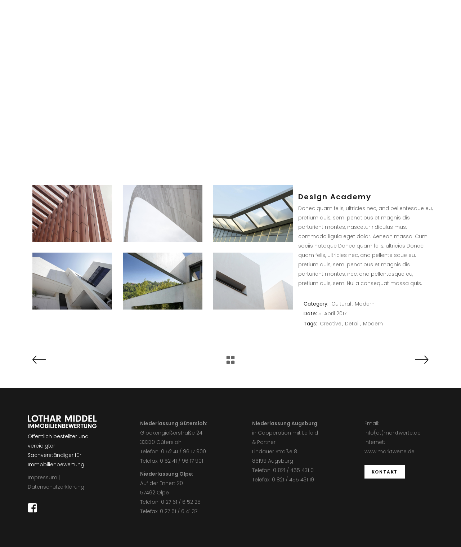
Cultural (341, 303)
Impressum (42, 477)
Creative (330, 323)
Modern (365, 303)
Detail (352, 323)
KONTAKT (385, 472)
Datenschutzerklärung (56, 486)
